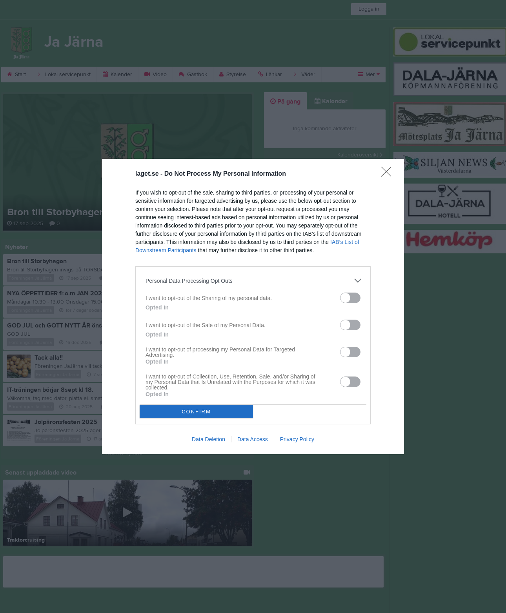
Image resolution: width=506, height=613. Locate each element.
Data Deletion (208, 439)
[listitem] (253, 280)
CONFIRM (196, 412)
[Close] (388, 174)
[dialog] (253, 306)
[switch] (350, 298)
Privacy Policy (297, 439)
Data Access (252, 439)
